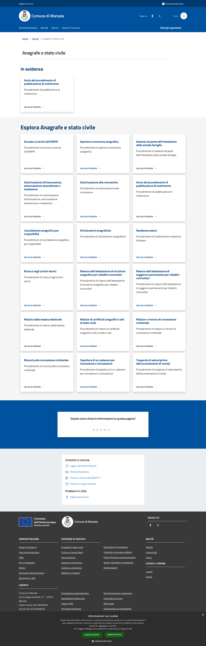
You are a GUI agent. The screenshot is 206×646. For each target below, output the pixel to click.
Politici (22, 568)
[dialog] (103, 629)
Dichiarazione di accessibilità (117, 608)
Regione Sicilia (26, 3)
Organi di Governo (27, 547)
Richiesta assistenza (71, 608)
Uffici (21, 557)
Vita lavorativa (68, 557)
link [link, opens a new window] (130, 629)
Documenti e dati (27, 578)
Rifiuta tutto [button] (114, 634)
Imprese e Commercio (71, 562)
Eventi (149, 577)
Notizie (149, 547)
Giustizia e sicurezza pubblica (118, 552)
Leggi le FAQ (67, 603)
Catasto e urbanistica (71, 568)
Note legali (109, 603)
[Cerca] (183, 15)
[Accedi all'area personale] (172, 3)
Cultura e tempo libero (72, 552)
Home (25, 38)
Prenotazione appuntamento (75, 593)
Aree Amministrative (29, 552)
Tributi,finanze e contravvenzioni (119, 557)
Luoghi (149, 571)
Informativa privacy (113, 598)
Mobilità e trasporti (70, 573)
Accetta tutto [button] (92, 635)
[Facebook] (151, 16)
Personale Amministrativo (31, 573)
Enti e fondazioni (27, 562)
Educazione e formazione (116, 547)
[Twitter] (158, 16)
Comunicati (151, 552)
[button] (103, 641)
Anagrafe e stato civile (72, 547)
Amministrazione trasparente (118, 593)
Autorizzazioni (110, 567)
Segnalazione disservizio (73, 598)
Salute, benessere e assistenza (118, 562)
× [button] (203, 615)
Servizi (35, 38)
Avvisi (149, 557)
